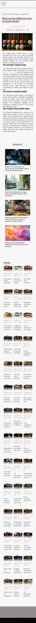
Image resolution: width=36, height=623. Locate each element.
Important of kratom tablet (19, 583)
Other (7, 12)
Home (2, 12)
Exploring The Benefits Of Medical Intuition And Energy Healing (16, 244)
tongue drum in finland (10, 72)
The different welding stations (29, 513)
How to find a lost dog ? (28, 388)
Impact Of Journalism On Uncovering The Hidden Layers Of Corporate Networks (17, 168)
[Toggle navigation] (3, 4)
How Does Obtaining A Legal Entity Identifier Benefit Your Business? (16, 194)
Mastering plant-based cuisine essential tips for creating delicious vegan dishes (16, 219)
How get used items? (8, 513)
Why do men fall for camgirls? (19, 316)
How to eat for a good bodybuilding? (21, 437)
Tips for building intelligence (30, 558)
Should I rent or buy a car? (18, 388)
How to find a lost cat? (28, 365)
